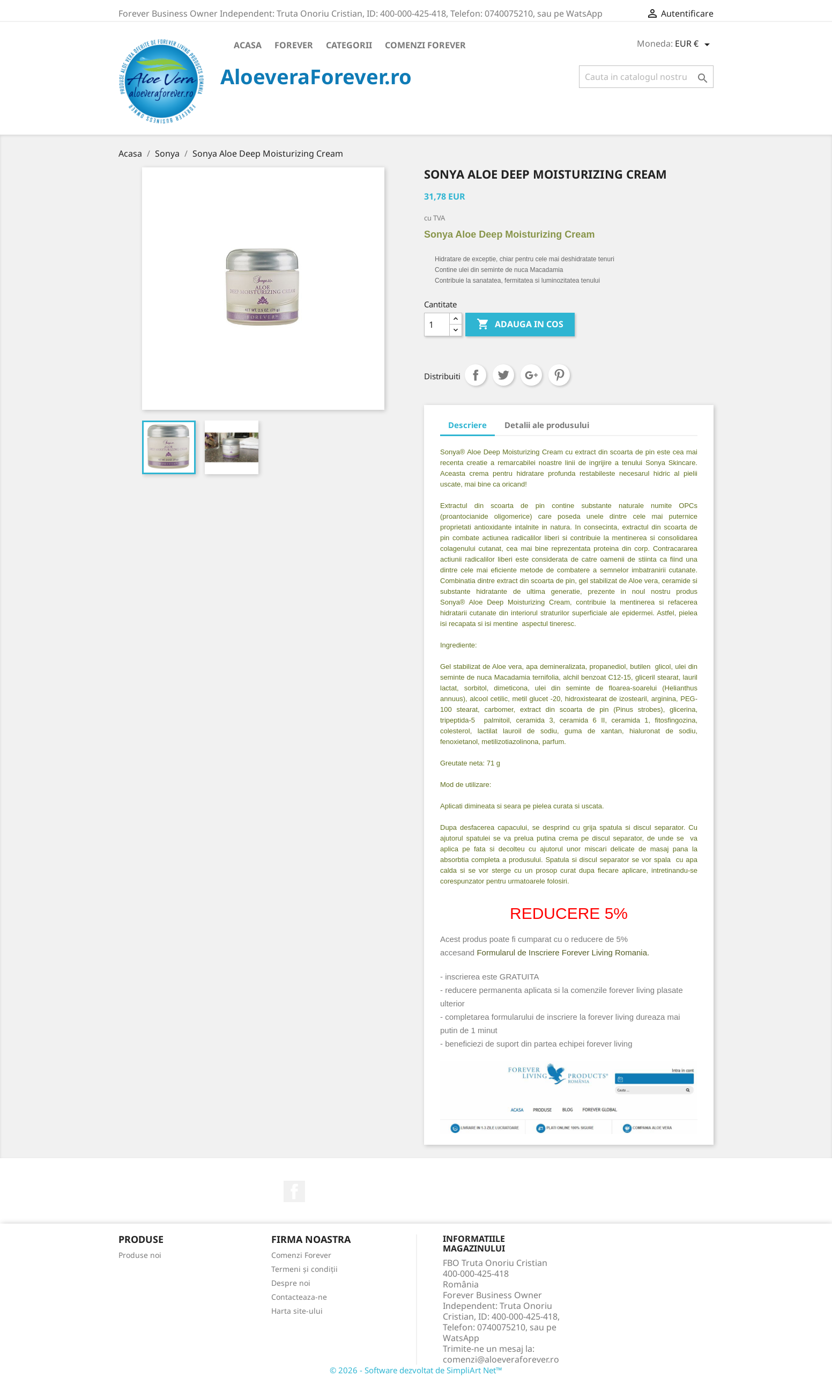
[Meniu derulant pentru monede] (694, 44)
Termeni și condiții (304, 1269)
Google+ (531, 375)
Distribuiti (475, 375)
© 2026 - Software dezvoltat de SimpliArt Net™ (416, 1370)
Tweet (503, 375)
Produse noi (139, 1255)
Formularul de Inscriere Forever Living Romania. (563, 952)
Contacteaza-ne (299, 1297)
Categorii (349, 45)
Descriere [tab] (467, 424)
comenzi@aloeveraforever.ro (501, 1359)
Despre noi (290, 1283)
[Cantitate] (437, 324)
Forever (293, 45)
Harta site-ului (297, 1311)
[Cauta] (646, 76)
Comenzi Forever (425, 45)
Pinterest (559, 375)
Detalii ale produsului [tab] (546, 424)
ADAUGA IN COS (520, 325)
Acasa (248, 45)
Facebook (294, 1191)
